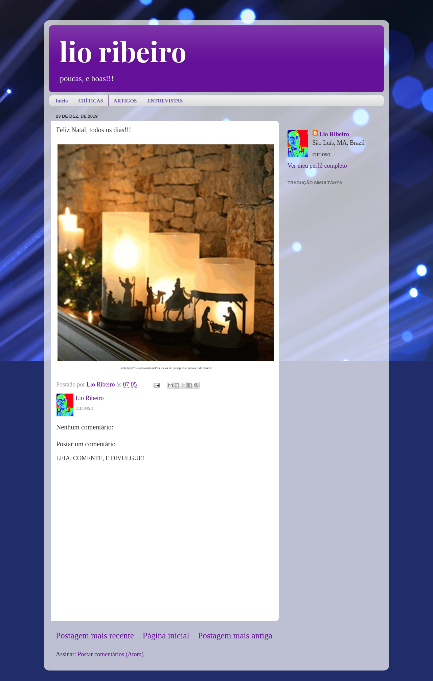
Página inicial (166, 635)
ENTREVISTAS (165, 100)
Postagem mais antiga (235, 635)
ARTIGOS (125, 100)
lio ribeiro (122, 51)
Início (61, 100)
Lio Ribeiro (334, 134)
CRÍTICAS (90, 100)
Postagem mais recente (95, 635)
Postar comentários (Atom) (111, 654)
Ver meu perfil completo (317, 165)
